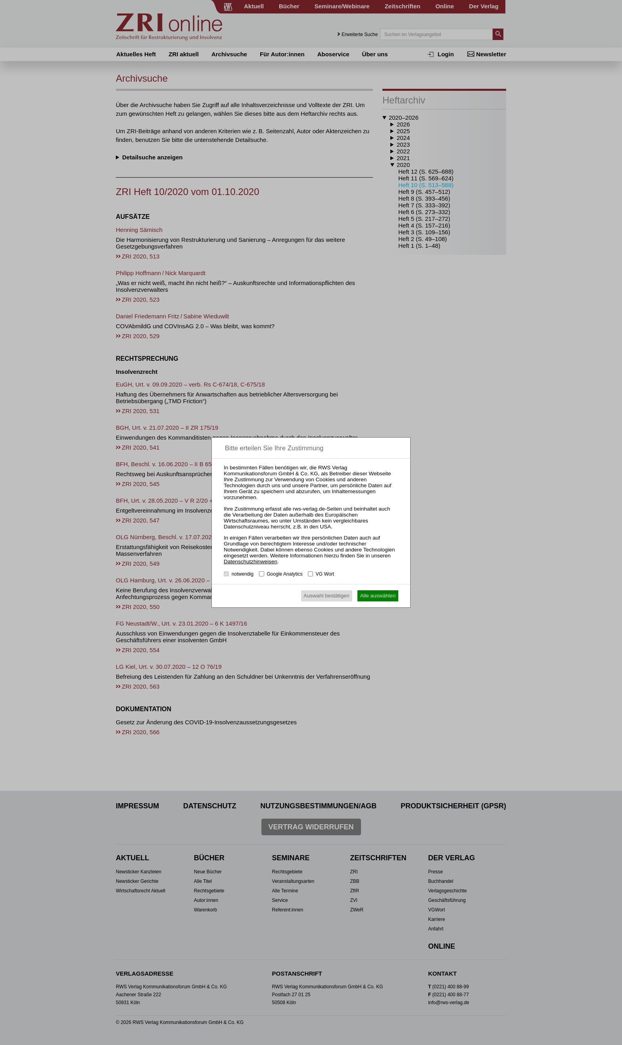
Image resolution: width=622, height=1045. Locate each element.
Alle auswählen (378, 596)
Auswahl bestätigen (326, 596)
